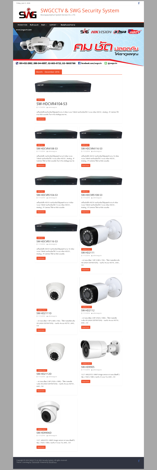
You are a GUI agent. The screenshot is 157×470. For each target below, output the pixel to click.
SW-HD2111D (44, 313)
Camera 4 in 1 (86, 249)
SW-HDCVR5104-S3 (47, 194)
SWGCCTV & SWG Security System (80, 10)
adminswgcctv (52, 107)
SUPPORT (52, 25)
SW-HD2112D (44, 373)
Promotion (22, 25)
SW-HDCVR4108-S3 (47, 148)
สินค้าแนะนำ (34, 25)
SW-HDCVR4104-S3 (52, 103)
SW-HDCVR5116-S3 (47, 241)
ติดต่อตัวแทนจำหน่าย (68, 25)
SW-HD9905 (88, 367)
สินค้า (43, 25)
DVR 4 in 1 (41, 100)
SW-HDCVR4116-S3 (91, 148)
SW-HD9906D (44, 432)
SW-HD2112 (88, 310)
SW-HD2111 (88, 252)
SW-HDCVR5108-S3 (91, 194)
